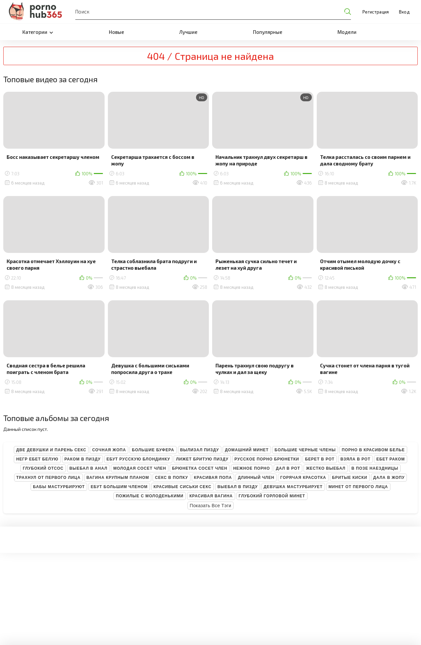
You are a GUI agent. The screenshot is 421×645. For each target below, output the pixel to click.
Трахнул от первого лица (48, 477)
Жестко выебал (325, 468)
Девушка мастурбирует (293, 486)
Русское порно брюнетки (267, 459)
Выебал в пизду (237, 486)
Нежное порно (251, 468)
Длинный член (256, 477)
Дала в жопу (389, 477)
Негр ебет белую (37, 459)
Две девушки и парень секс (51, 450)
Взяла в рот (355, 459)
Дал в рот (288, 468)
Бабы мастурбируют (59, 486)
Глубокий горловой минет (272, 496)
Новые (116, 32)
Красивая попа (213, 477)
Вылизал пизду (199, 450)
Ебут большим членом (119, 486)
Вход (404, 11)
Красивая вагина (211, 496)
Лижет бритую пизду (202, 459)
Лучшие (188, 32)
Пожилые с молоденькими (150, 496)
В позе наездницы (374, 468)
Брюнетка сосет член (199, 468)
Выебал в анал (88, 468)
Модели (347, 32)
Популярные (267, 32)
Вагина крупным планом (118, 477)
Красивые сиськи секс (182, 486)
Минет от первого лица (358, 486)
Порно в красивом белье (373, 450)
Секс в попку (171, 477)
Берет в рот (319, 459)
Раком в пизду (82, 459)
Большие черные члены (305, 450)
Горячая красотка (303, 477)
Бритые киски (349, 477)
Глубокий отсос (43, 468)
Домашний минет (247, 450)
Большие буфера (153, 450)
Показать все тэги (211, 505)
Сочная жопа (109, 450)
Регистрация (375, 11)
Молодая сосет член (139, 468)
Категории (37, 32)
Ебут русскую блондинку (138, 459)
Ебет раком (390, 459)
